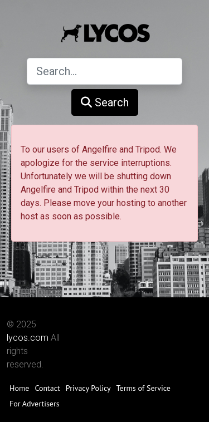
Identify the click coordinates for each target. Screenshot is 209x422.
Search (105, 102)
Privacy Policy (88, 388)
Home (19, 388)
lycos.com (27, 337)
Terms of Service (143, 388)
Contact (47, 388)
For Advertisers (34, 404)
